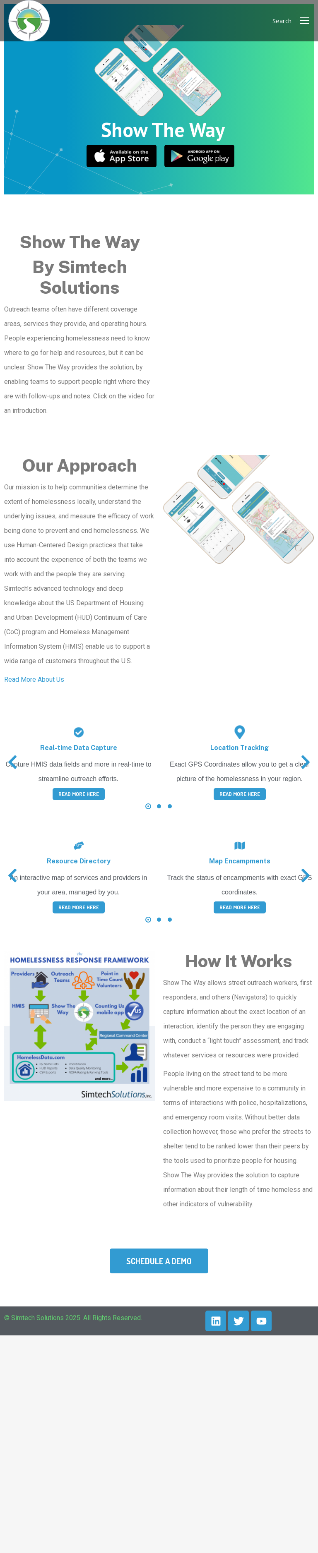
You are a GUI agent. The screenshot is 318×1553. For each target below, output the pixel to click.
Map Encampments (239, 861)
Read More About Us (34, 679)
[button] (148, 806)
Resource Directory (79, 861)
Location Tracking (239, 748)
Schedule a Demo (159, 1261)
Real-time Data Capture (78, 748)
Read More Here (78, 794)
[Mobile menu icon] (305, 21)
